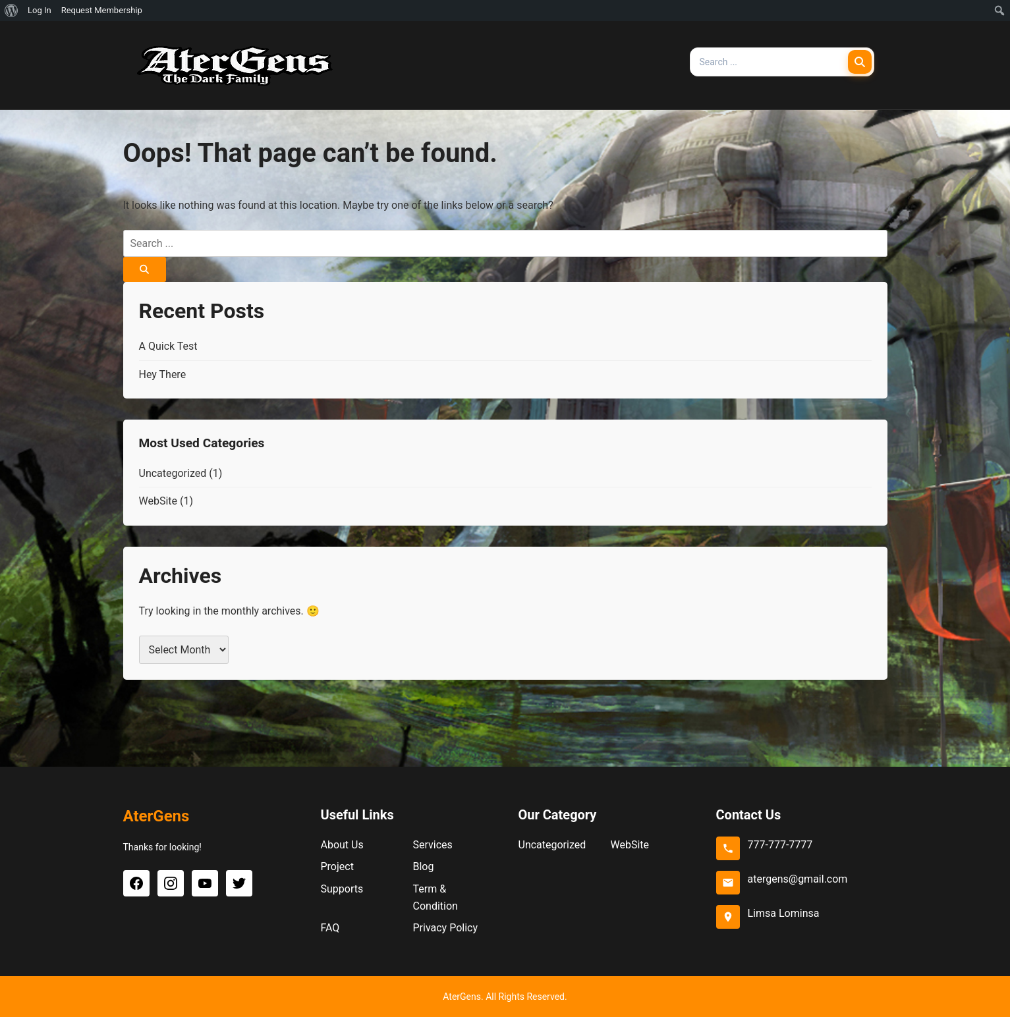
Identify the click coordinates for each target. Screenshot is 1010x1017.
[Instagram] (170, 883)
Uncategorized (173, 473)
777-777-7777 (780, 844)
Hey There (162, 374)
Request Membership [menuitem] (101, 10)
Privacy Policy (445, 927)
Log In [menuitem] (39, 10)
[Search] (860, 62)
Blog (423, 866)
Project (337, 866)
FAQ (330, 927)
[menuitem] (11, 10)
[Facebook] (136, 883)
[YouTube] (205, 883)
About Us (342, 844)
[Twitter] (239, 883)
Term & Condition (435, 897)
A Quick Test (168, 346)
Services (433, 844)
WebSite (158, 501)
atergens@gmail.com (798, 879)
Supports (342, 889)
